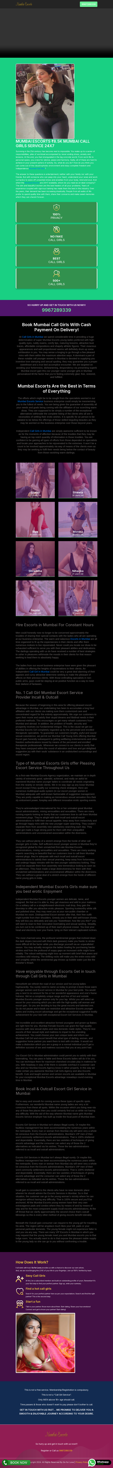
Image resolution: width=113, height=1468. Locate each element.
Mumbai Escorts (32, 183)
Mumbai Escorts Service (30, 401)
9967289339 (89, 4)
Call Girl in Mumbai (39, 671)
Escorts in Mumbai (80, 639)
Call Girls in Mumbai (32, 337)
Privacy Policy (82, 1462)
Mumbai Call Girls (37, 168)
